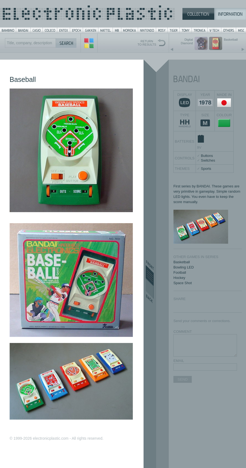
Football (179, 272)
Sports (206, 169)
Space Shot (182, 283)
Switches (208, 160)
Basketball (181, 262)
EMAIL (178, 361)
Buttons (207, 156)
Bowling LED (183, 267)
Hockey (179, 278)
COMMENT (182, 331)
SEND (183, 379)
